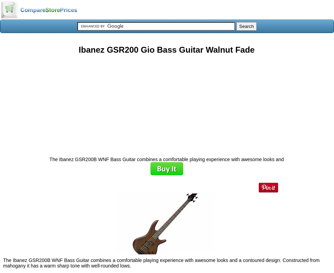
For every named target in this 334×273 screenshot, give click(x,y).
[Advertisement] (166, 103)
